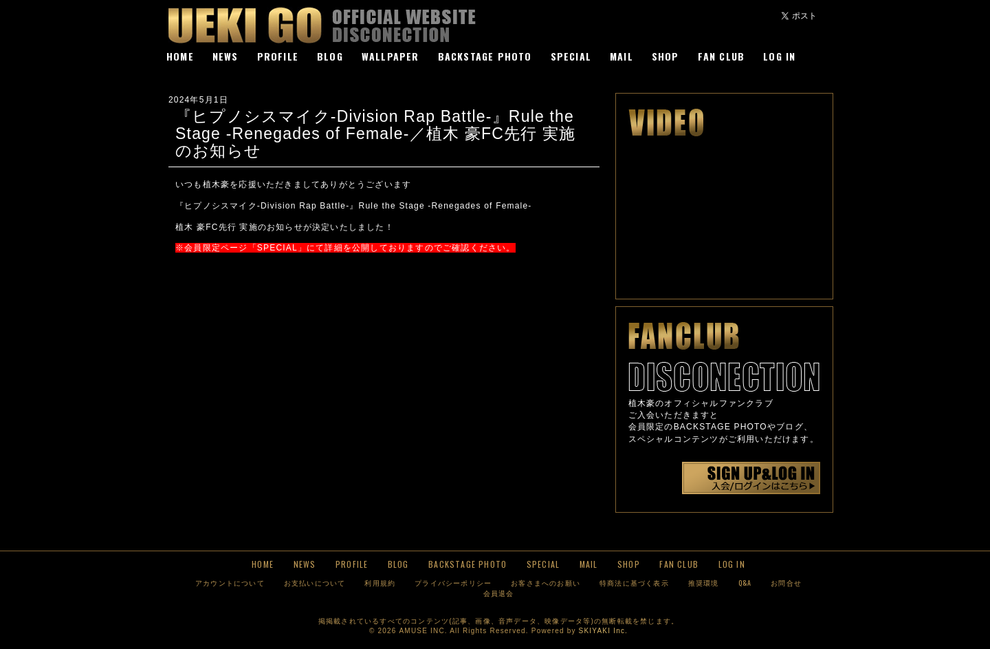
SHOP (665, 56)
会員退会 (498, 593)
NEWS (225, 56)
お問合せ (786, 582)
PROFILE (277, 56)
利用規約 (379, 582)
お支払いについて (315, 582)
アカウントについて (230, 582)
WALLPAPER (390, 56)
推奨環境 (703, 582)
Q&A (745, 582)
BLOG (330, 56)
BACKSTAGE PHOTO (485, 56)
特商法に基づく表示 (634, 582)
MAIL (621, 56)
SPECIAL (571, 56)
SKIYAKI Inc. (603, 631)
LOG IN (779, 56)
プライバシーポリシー (453, 582)
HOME (180, 56)
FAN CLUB (721, 56)
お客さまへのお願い (545, 582)
